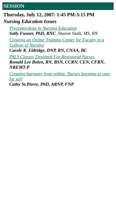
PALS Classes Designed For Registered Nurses (51, 56)
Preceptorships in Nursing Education (43, 28)
